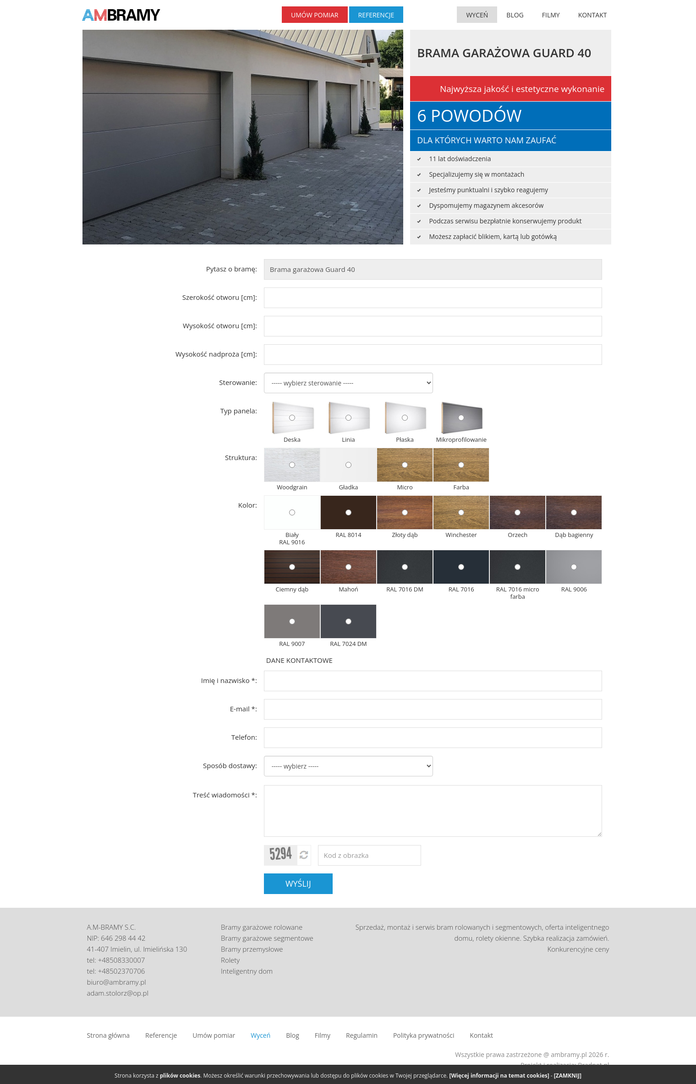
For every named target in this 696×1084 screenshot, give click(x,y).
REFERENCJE (376, 15)
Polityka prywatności (424, 1035)
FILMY (551, 15)
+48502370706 (121, 971)
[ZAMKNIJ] (567, 1075)
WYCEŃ (477, 15)
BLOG (514, 15)
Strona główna (108, 1035)
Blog (292, 1035)
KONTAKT (592, 15)
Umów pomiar (213, 1035)
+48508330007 (121, 960)
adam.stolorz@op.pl (117, 992)
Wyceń (260, 1035)
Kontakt (481, 1035)
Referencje (161, 1035)
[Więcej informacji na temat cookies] (499, 1075)
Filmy (322, 1035)
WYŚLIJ (298, 883)
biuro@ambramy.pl (116, 981)
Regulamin (362, 1035)
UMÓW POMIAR (315, 15)
